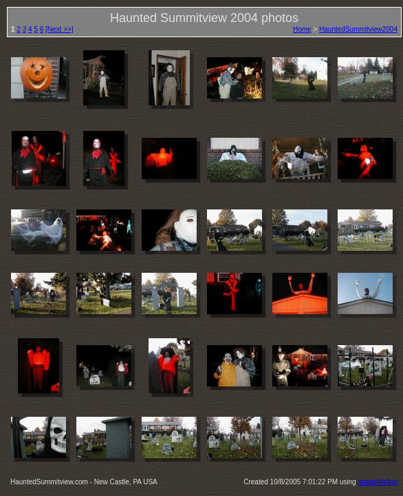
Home (302, 29)
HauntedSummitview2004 (358, 29)
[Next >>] (59, 29)
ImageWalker (378, 482)
